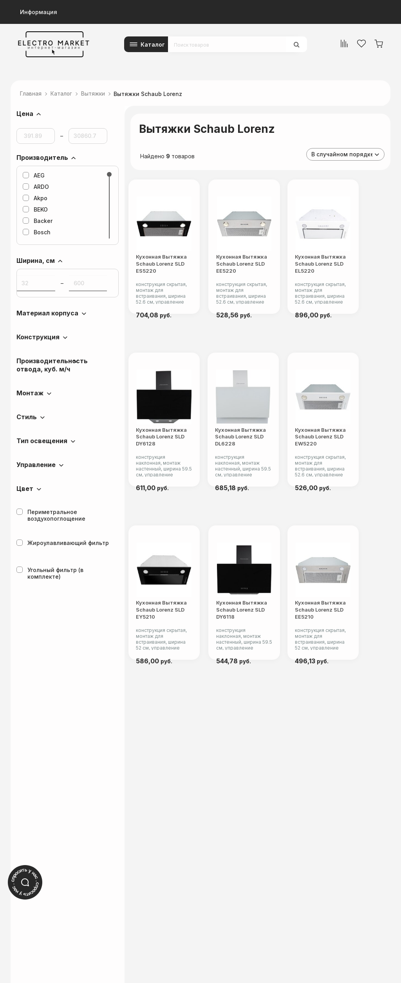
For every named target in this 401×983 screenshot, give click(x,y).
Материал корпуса (47, 313)
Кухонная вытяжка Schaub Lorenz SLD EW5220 (348, 462)
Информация (38, 12)
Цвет (24, 488)
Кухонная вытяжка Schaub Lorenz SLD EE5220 (257, 281)
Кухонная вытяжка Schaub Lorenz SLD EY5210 (167, 643)
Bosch (37, 232)
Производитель (42, 157)
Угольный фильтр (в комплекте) (49, 573)
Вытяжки (99, 94)
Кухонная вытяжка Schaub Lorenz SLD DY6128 (167, 462)
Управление (36, 465)
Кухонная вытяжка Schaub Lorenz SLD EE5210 (348, 643)
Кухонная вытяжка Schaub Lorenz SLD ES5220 (167, 281)
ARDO (36, 186)
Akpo (35, 198)
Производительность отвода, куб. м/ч (52, 365)
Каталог (153, 44)
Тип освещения (41, 441)
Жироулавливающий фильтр (62, 542)
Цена (24, 114)
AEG (34, 175)
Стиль (26, 417)
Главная (32, 94)
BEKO (35, 209)
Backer (37, 220)
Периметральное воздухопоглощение (50, 515)
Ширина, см (35, 260)
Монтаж (29, 393)
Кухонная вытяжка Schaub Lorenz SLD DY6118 (257, 643)
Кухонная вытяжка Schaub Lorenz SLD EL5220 (348, 281)
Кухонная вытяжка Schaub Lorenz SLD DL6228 (257, 462)
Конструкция (38, 337)
